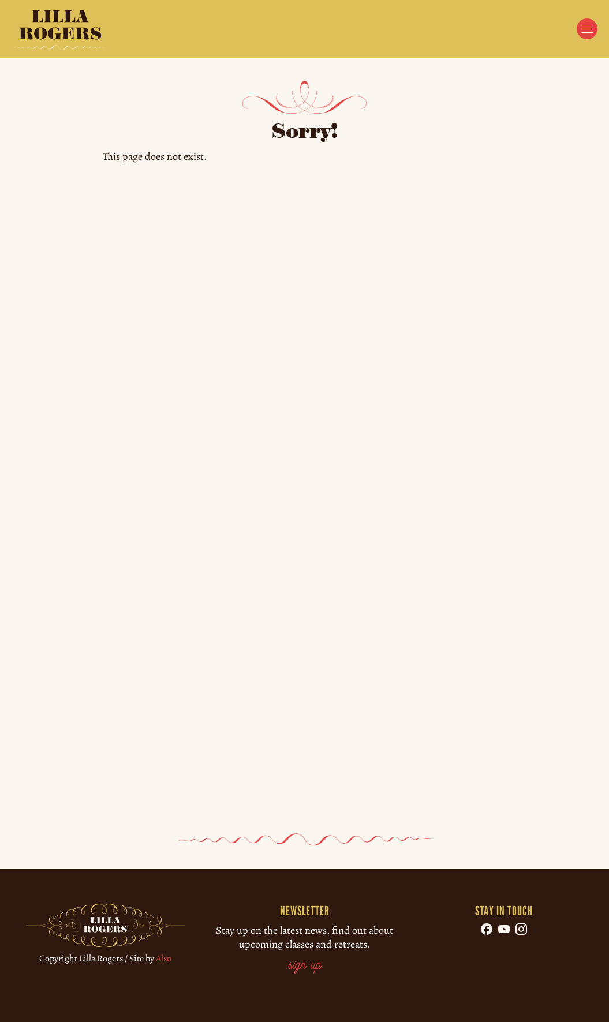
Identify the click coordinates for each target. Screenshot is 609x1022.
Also (163, 958)
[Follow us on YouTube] (504, 929)
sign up (304, 965)
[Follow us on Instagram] (521, 929)
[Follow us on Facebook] (486, 929)
